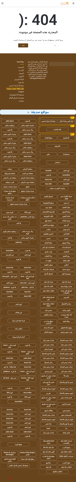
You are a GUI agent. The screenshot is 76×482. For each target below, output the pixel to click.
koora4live (66, 175)
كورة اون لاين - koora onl (27, 372)
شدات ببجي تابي (48, 345)
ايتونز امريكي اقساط (48, 389)
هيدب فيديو (48, 252)
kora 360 (48, 184)
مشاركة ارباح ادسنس (49, 121)
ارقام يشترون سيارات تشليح (27, 199)
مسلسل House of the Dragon (10, 454)
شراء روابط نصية (66, 286)
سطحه (10, 169)
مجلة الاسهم (66, 212)
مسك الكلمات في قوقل (66, 197)
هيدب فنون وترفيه (66, 332)
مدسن (48, 238)
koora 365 (27, 296)
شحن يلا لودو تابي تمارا (48, 383)
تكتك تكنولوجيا (48, 216)
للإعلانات (6, 478)
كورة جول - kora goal (9, 276)
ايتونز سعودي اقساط (66, 354)
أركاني (66, 265)
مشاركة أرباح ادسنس (16, 86)
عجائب (48, 229)
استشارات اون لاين (48, 247)
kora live (28, 292)
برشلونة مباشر (10, 125)
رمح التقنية (66, 256)
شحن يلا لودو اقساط (48, 354)
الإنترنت (21, 70)
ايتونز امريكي (48, 349)
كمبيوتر (21, 73)
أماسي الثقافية (48, 234)
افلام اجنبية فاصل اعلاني (10, 460)
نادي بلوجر (66, 229)
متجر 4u (66, 376)
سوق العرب (66, 447)
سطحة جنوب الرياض (27, 182)
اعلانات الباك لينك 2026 (48, 305)
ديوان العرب (66, 463)
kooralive (9, 292)
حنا (66, 428)
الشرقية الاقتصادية (48, 212)
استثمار (57, 162)
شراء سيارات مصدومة (9, 199)
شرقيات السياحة (48, 269)
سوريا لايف (9, 283)
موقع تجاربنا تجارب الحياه (48, 457)
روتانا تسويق (66, 243)
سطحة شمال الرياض (27, 178)
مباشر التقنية (48, 265)
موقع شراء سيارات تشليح (9, 192)
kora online (27, 393)
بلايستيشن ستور (66, 415)
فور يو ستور (48, 371)
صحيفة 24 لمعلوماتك (16, 95)
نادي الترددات (66, 247)
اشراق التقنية (48, 196)
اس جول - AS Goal (9, 378)
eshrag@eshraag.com (37, 78)
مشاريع (48, 463)
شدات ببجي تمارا (48, 340)
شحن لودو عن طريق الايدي (48, 405)
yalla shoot (10, 121)
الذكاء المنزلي (19, 79)
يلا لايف (18, 223)
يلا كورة (18, 259)
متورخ (66, 238)
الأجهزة (21, 76)
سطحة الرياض (27, 169)
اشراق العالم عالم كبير (48, 298)
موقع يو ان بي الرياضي (48, 322)
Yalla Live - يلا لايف (9, 367)
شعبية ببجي (66, 411)
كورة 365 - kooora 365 (27, 379)
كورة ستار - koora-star (9, 346)
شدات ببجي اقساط (66, 340)
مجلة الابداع (48, 243)
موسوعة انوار (66, 274)
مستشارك (66, 154)
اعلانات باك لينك (66, 467)
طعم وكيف (66, 260)
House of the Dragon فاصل (27, 454)
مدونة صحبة (66, 269)
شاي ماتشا (66, 433)
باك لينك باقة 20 (48, 447)
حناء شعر (48, 424)
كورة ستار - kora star (27, 283)
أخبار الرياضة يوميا (19, 337)
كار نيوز (66, 225)
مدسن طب (48, 310)
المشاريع (66, 138)
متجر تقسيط (48, 362)
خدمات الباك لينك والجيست (66, 442)
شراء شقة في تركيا (18, 321)
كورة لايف (66, 171)
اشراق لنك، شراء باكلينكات (66, 292)
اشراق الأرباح (48, 274)
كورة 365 (27, 212)
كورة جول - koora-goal (27, 353)
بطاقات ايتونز (48, 411)
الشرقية (57, 146)
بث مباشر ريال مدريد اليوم (10, 218)
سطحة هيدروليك (9, 173)
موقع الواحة (48, 138)
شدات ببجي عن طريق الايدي (48, 377)
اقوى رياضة (66, 310)
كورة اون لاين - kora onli (27, 277)
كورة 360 (10, 393)
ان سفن (66, 203)
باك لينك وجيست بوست (66, 316)
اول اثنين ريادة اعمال (66, 121)
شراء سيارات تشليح (27, 191)
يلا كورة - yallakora (9, 287)
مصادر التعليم (48, 315)
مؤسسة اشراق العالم (16, 98)
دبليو (48, 154)
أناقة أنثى (66, 234)
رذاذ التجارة (48, 256)
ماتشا (48, 428)
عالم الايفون (66, 216)
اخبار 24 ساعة (48, 328)
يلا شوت (48, 175)
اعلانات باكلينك (57, 472)
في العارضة (10, 255)
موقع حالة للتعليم (66, 328)
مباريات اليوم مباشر (27, 125)
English (21, 92)
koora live (48, 179)
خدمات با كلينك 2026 (66, 456)
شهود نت (48, 260)
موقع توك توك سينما (27, 459)
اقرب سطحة (10, 182)
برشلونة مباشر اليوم (9, 231)
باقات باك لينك (48, 286)
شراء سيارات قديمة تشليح (18, 204)
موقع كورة (18, 444)
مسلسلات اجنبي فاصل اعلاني (18, 465)
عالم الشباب (57, 129)
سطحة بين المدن (27, 173)
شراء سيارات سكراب (10, 187)
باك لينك (21, 82)
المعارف (66, 252)
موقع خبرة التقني (48, 225)
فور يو (48, 393)
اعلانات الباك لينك (48, 291)
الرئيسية (21, 67)
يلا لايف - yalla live (27, 287)
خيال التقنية (66, 207)
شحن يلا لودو (66, 404)
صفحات (21, 101)
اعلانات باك (18, 329)
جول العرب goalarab (28, 217)
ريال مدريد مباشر (27, 130)
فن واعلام (18, 312)
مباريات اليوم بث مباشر (57, 188)
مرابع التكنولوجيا (48, 203)
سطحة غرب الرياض (9, 178)
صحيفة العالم (48, 332)
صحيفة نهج (48, 221)
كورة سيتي (9, 212)
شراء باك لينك (66, 282)
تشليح (27, 187)
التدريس (66, 297)
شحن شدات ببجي (66, 398)
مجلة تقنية (66, 321)
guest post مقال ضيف (48, 442)
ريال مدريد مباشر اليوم (27, 232)
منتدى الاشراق (66, 304)
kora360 (48, 171)
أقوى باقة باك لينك (48, 452)
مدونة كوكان (66, 221)
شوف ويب (48, 207)
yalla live (19, 242)
